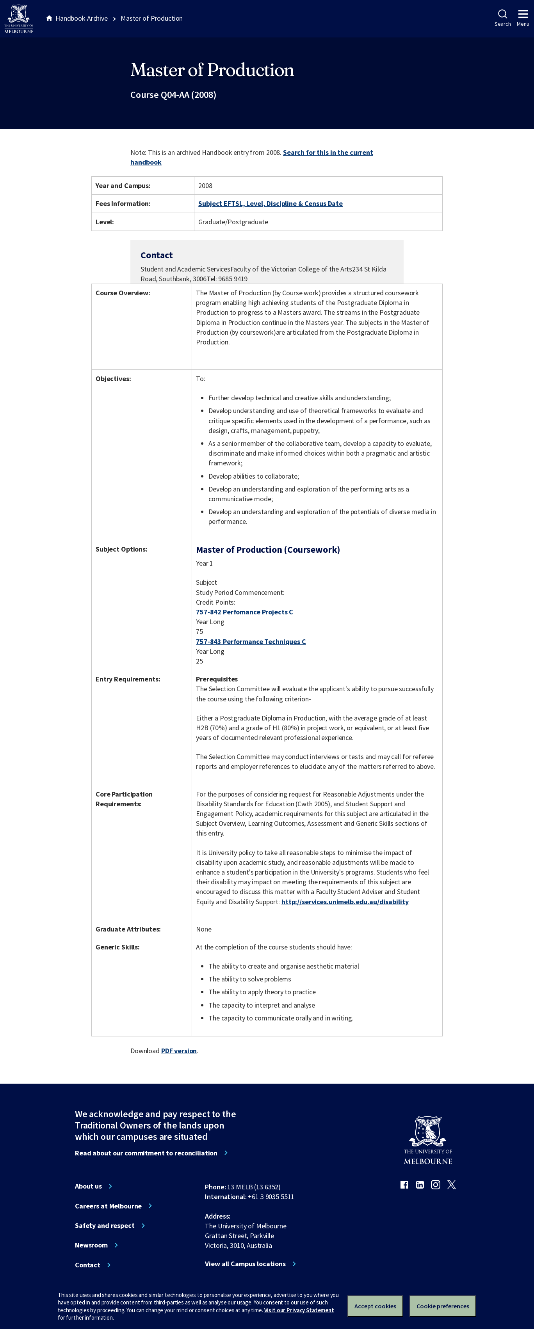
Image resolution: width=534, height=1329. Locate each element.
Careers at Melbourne (108, 1206)
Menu (523, 18)
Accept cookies (375, 1306)
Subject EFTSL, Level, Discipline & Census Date (270, 203)
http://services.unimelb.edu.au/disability (344, 901)
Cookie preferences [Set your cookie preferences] (443, 1306)
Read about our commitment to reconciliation (146, 1153)
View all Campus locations (245, 1264)
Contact (87, 1265)
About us (88, 1186)
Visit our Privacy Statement (299, 1310)
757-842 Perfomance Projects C (244, 611)
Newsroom (91, 1245)
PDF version (179, 1050)
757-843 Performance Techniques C (251, 641)
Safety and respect (105, 1225)
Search (503, 18)
